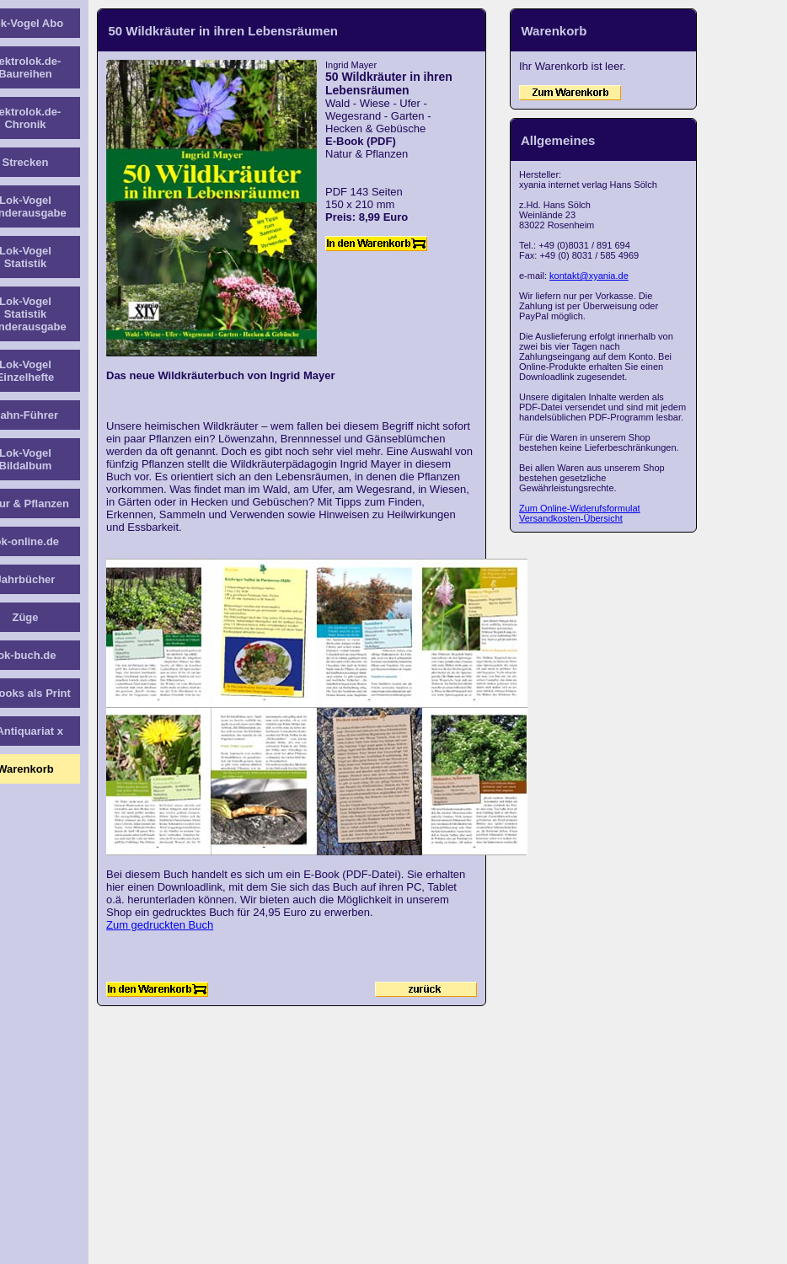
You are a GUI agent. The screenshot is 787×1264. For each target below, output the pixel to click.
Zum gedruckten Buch (159, 925)
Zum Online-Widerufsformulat (579, 508)
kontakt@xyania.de (589, 275)
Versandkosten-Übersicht (571, 518)
